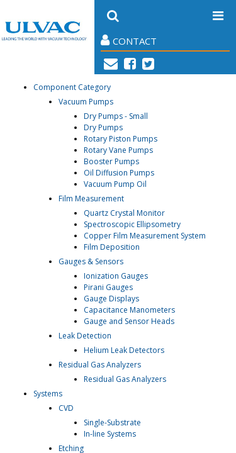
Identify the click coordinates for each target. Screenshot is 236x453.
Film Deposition (112, 247)
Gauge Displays (111, 298)
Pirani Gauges (108, 287)
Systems (47, 393)
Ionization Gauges (116, 276)
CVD (66, 408)
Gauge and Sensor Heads (129, 321)
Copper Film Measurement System (145, 235)
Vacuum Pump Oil (115, 184)
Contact (129, 40)
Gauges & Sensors (91, 261)
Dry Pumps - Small (116, 116)
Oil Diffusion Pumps (119, 172)
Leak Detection (85, 335)
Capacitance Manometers (129, 310)
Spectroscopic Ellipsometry (132, 224)
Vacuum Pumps (86, 101)
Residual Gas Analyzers (100, 364)
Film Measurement (91, 198)
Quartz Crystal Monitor (124, 213)
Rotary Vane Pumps (118, 150)
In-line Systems (110, 433)
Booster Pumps (111, 161)
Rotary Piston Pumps (120, 138)
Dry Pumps (103, 127)
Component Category (72, 87)
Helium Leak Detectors (124, 350)
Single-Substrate (112, 422)
